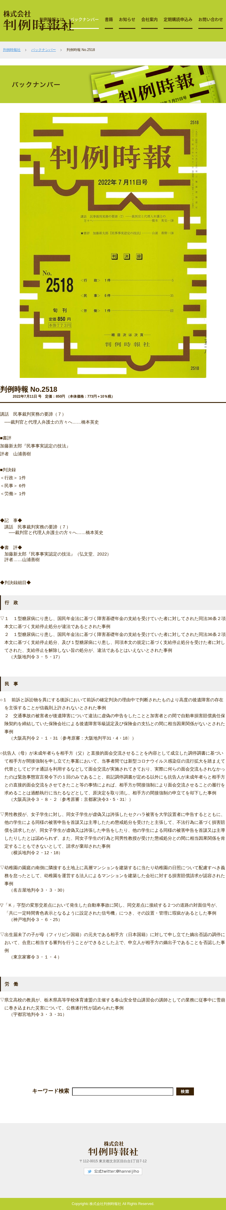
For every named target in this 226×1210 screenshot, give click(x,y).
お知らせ (127, 19)
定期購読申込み (178, 19)
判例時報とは (51, 19)
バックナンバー (84, 19)
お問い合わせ (210, 19)
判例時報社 (12, 50)
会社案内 (149, 19)
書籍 (109, 19)
